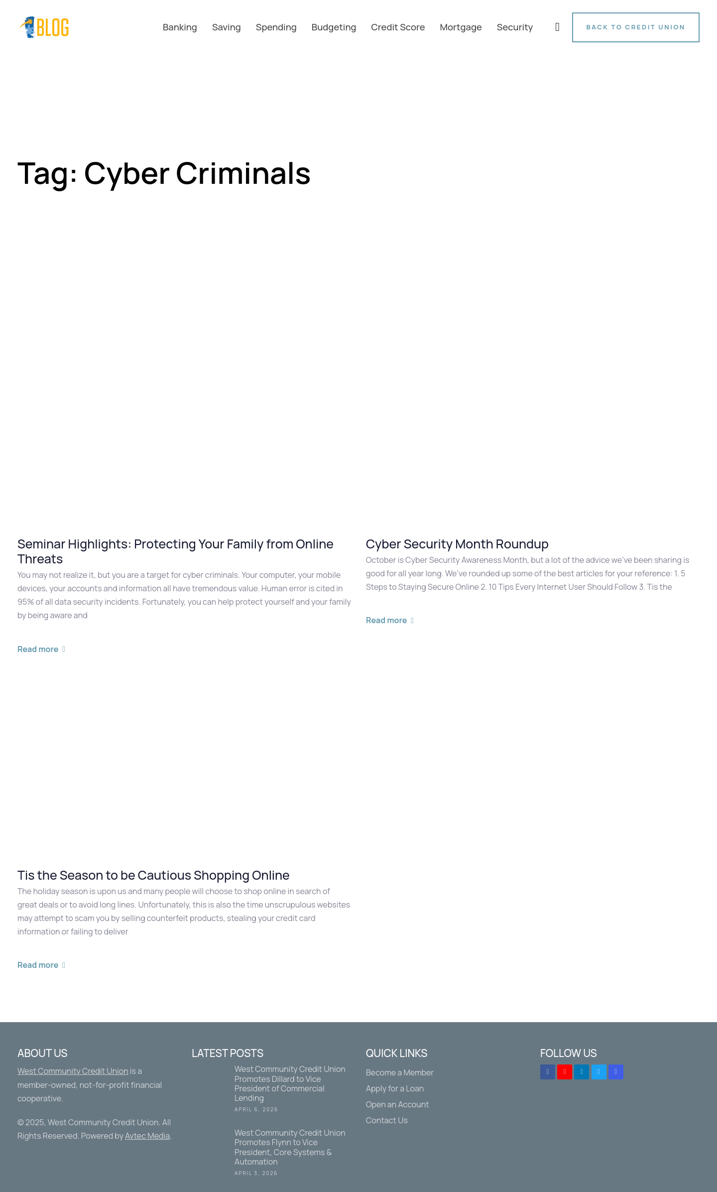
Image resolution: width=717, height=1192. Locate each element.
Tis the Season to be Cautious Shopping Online (153, 875)
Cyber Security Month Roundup (457, 543)
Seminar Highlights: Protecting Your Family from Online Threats (175, 551)
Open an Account (397, 1104)
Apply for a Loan (395, 1088)
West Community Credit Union (72, 1070)
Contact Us (387, 1120)
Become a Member (400, 1072)
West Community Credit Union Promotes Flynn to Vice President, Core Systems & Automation (271, 1154)
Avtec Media (147, 1135)
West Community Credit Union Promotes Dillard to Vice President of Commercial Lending (271, 1090)
